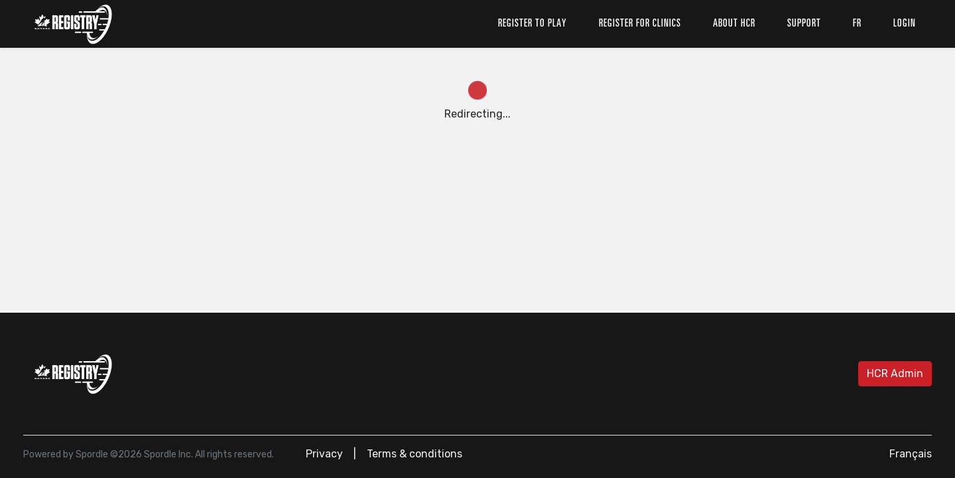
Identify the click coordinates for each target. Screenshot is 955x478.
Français (910, 453)
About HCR (734, 24)
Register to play (532, 24)
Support (804, 24)
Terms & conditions (414, 453)
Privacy (324, 453)
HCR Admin (895, 373)
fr (857, 24)
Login (904, 24)
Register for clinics (640, 24)
